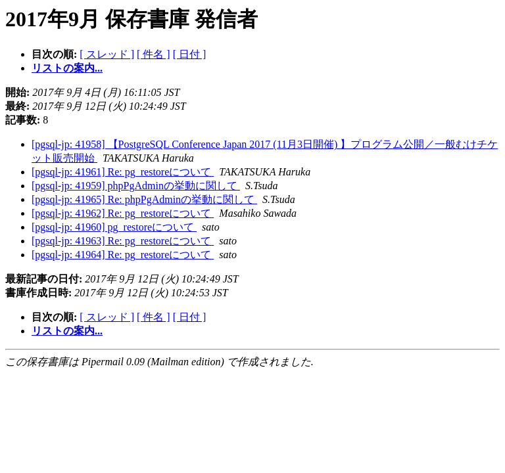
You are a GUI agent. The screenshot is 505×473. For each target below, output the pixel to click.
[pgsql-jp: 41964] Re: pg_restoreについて (123, 254)
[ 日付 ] (189, 54)
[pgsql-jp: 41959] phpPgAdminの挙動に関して (136, 185)
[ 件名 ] (153, 54)
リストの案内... (67, 68)
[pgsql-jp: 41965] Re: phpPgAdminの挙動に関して (144, 199)
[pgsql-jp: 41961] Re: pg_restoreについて (123, 171)
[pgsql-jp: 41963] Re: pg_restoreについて (123, 240)
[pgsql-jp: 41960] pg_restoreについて (114, 227)
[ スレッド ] (107, 54)
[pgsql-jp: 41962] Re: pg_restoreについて (123, 213)
